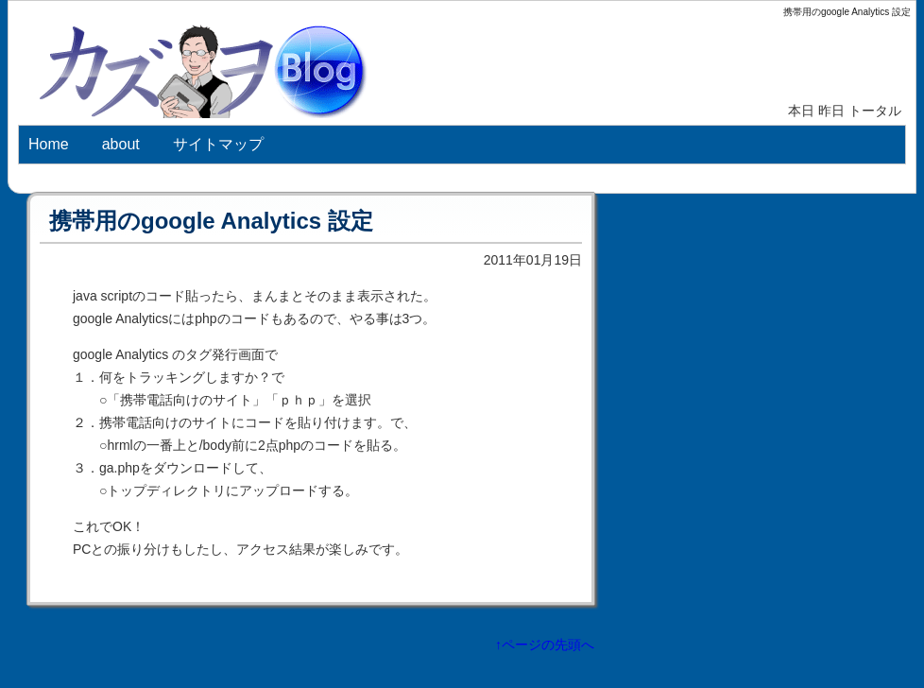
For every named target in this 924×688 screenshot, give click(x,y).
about (121, 144)
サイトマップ (218, 144)
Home (48, 144)
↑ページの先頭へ (544, 644)
